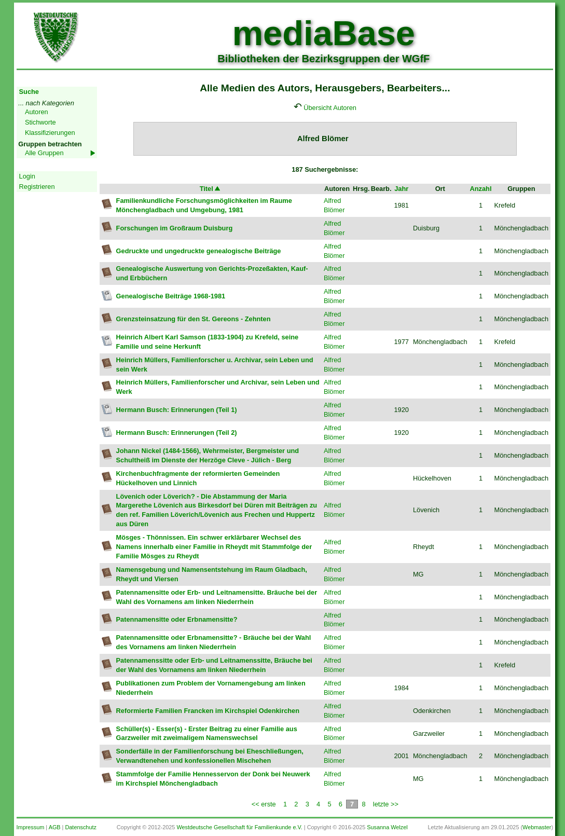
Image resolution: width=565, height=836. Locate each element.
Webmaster (536, 827)
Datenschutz (80, 827)
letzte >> (385, 804)
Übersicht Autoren (330, 108)
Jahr (401, 189)
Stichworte (40, 122)
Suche (29, 91)
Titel (211, 189)
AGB (55, 827)
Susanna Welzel (387, 827)
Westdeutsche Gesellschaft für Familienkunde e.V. (239, 827)
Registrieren (37, 186)
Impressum (31, 827)
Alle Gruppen (44, 153)
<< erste (264, 804)
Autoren (36, 112)
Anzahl (481, 189)
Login (27, 176)
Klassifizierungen (50, 132)
